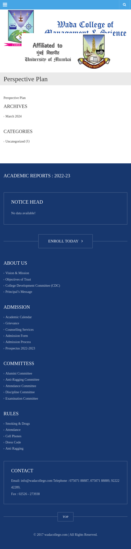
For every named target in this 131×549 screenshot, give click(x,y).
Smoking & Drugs (17, 423)
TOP (65, 516)
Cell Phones (13, 436)
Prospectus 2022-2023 (20, 348)
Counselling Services (19, 329)
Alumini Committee (18, 373)
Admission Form (16, 336)
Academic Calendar (18, 317)
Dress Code (13, 442)
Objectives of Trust (18, 279)
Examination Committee (21, 398)
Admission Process (18, 342)
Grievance (12, 323)
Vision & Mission (17, 273)
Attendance (13, 430)
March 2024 (13, 116)
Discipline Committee (20, 392)
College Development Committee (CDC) (32, 285)
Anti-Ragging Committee (22, 380)
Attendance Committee (20, 386)
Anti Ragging (14, 449)
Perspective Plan (15, 98)
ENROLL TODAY (65, 241)
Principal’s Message (18, 292)
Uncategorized (15, 141)
